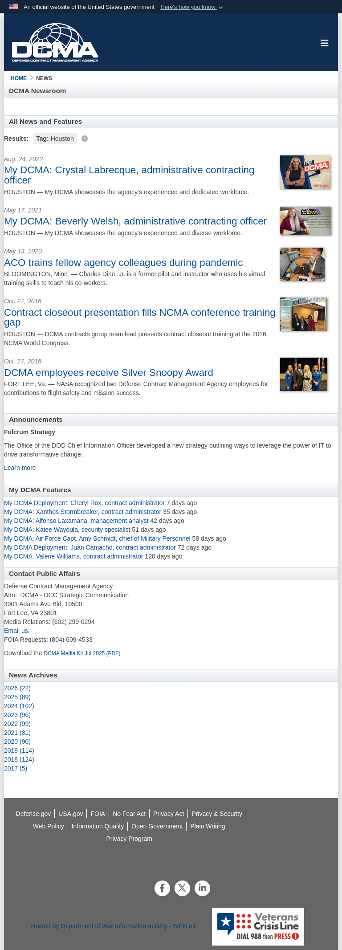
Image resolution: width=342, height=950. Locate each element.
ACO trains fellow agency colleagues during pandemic (123, 262)
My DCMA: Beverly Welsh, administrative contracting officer (135, 221)
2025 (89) (17, 697)
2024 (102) (19, 705)
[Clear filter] (171, 138)
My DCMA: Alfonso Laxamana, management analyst (76, 520)
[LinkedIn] (202, 889)
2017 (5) (15, 768)
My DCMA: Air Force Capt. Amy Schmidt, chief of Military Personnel (97, 538)
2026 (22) (17, 688)
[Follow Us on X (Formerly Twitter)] (182, 889)
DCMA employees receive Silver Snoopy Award (108, 372)
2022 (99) (17, 723)
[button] (192, 7)
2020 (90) (17, 741)
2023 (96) (17, 714)
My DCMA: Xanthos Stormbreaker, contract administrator (83, 511)
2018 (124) (19, 759)
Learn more (20, 467)
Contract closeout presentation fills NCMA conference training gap (140, 317)
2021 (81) (17, 732)
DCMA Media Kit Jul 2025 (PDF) (82, 653)
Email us (16, 630)
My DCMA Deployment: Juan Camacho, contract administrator (90, 547)
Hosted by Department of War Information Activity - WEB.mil (114, 926)
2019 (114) (19, 750)
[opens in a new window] (98, 826)
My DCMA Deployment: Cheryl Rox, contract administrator (84, 502)
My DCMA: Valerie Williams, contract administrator (73, 556)
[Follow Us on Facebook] (162, 889)
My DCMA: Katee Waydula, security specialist (67, 529)
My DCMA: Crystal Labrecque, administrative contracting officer (129, 174)
